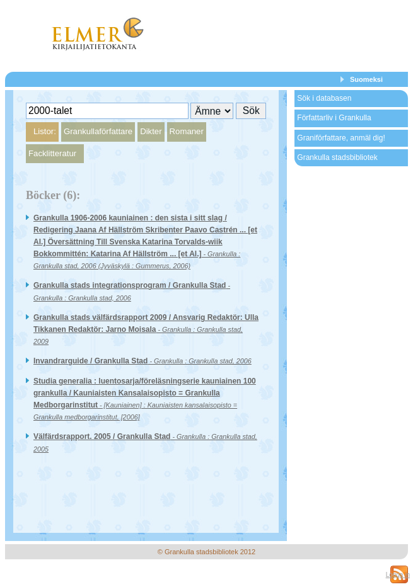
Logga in (398, 574)
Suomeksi (366, 79)
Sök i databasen (324, 98)
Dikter (150, 131)
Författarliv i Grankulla (334, 117)
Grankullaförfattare (98, 131)
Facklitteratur (52, 153)
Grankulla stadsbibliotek (337, 157)
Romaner (187, 131)
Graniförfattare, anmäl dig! (341, 138)
